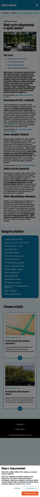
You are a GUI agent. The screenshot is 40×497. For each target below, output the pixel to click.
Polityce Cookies (26, 484)
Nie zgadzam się (31, 488)
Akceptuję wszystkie (30, 493)
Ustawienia (17, 488)
